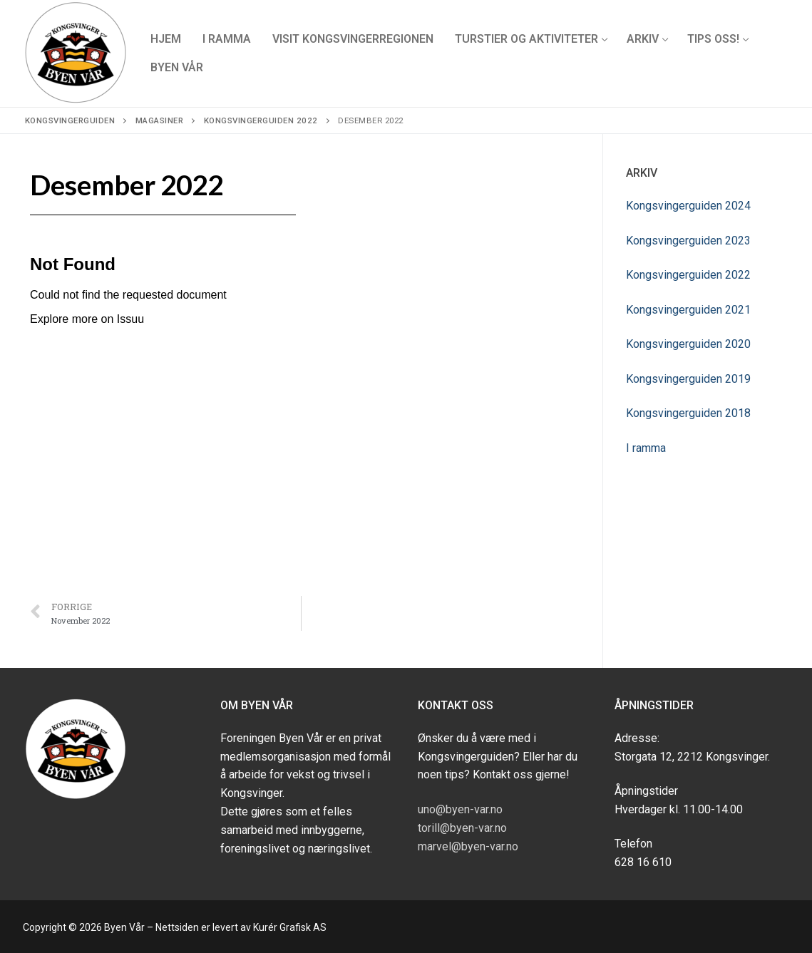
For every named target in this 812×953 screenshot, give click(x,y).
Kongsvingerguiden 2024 (688, 205)
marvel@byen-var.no (468, 846)
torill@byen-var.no (462, 828)
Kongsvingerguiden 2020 (688, 344)
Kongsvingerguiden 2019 (688, 379)
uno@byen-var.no (460, 809)
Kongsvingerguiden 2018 (688, 413)
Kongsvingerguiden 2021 (688, 309)
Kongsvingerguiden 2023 (688, 240)
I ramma (646, 448)
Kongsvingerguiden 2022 (688, 275)
